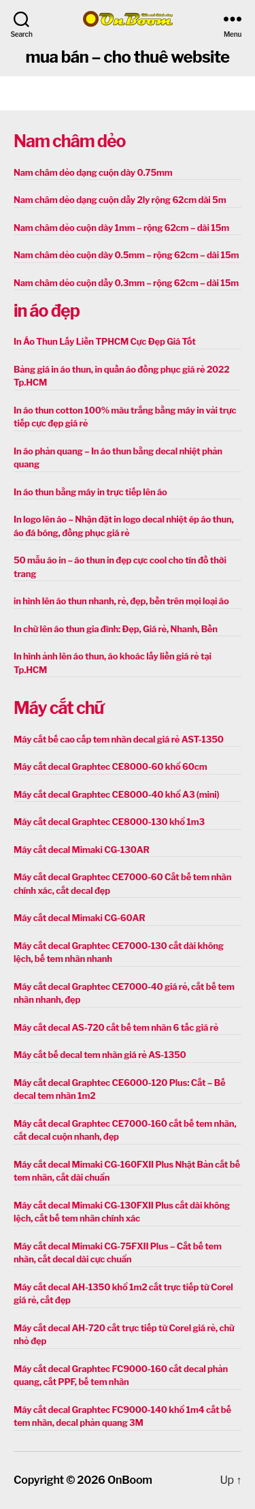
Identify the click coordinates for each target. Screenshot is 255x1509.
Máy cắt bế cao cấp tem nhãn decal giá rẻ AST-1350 (119, 739)
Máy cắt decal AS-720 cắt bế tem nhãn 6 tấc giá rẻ (116, 1027)
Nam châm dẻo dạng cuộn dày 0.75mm (93, 172)
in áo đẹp (47, 310)
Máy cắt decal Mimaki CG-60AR (80, 917)
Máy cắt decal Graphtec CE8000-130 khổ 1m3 (109, 821)
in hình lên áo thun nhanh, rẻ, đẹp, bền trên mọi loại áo (121, 600)
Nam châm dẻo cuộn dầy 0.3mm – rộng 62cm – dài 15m (126, 282)
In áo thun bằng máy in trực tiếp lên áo (90, 491)
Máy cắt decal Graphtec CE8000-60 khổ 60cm (110, 766)
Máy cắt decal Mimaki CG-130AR (82, 849)
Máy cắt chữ (58, 708)
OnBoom (129, 1480)
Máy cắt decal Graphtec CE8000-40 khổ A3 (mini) (116, 794)
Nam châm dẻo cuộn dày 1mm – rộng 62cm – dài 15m (121, 227)
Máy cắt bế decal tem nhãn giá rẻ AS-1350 (100, 1054)
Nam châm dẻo (69, 141)
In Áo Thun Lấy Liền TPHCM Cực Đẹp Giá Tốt (105, 341)
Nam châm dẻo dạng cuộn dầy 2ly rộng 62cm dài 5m (120, 199)
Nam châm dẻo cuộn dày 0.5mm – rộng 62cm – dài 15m (126, 254)
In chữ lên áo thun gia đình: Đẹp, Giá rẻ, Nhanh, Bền (116, 628)
